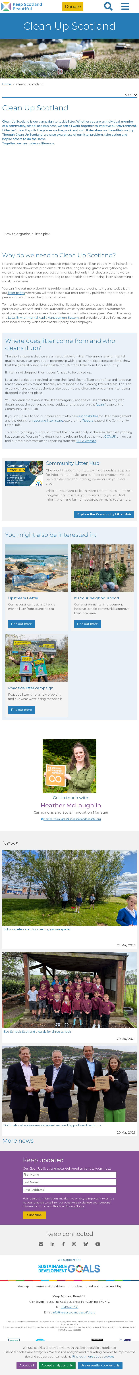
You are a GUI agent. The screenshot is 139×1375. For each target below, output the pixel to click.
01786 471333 (69, 1307)
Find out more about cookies (93, 1356)
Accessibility (113, 1286)
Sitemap (23, 1286)
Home (6, 84)
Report (88, 420)
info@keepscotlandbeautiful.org (74, 1312)
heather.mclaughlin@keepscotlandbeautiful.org (71, 819)
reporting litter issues (47, 420)
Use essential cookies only (100, 1365)
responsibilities (87, 416)
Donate (73, 6)
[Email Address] (69, 1190)
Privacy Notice (75, 1206)
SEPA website (86, 441)
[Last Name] (69, 1182)
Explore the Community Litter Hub (104, 514)
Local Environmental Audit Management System (43, 317)
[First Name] (69, 1175)
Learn (101, 404)
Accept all (26, 1365)
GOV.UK (110, 436)
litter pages (16, 293)
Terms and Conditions (50, 1286)
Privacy (94, 1286)
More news (18, 1140)
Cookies (77, 1286)
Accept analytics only (57, 1365)
